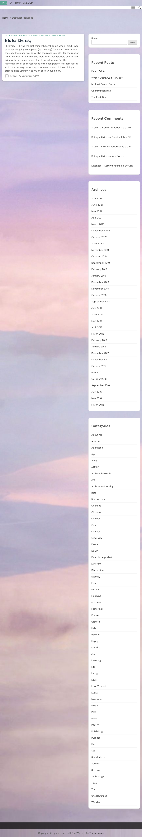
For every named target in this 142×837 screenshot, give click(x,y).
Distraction (97, 570)
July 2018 (96, 307)
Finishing (96, 595)
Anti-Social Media (101, 473)
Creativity (96, 537)
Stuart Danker (98, 146)
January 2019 (98, 275)
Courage (96, 531)
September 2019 (100, 262)
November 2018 (100, 288)
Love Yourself (98, 686)
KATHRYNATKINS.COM (21, 2)
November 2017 (100, 359)
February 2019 (99, 269)
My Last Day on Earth (103, 84)
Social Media (98, 757)
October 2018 (98, 295)
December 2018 (100, 282)
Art (93, 479)
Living (94, 673)
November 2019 (100, 250)
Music (94, 705)
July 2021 (96, 198)
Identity (95, 647)
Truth (94, 789)
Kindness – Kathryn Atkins (105, 165)
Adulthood (97, 447)
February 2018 (99, 340)
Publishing (97, 731)
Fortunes (96, 602)
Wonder (95, 802)
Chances (96, 505)
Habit (94, 628)
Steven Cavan (99, 127)
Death (94, 550)
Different (96, 563)
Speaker (95, 763)
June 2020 (97, 243)
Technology (97, 776)
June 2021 (97, 204)
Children (96, 512)
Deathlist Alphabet (38, 35)
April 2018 (96, 327)
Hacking (95, 634)
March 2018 (97, 333)
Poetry (95, 724)
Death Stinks (98, 71)
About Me (96, 434)
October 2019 (99, 256)
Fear (93, 583)
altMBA (95, 466)
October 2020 (99, 237)
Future (95, 615)
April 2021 (96, 217)
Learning (96, 660)
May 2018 (96, 320)
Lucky (94, 692)
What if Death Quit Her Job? (107, 77)
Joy (93, 654)
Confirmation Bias (101, 90)
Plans (62, 35)
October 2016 (99, 378)
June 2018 (97, 314)
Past (93, 711)
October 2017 (98, 366)
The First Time (99, 97)
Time (94, 782)
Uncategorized (99, 795)
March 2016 (97, 404)
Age (93, 454)
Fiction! (95, 589)
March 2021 (97, 224)
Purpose (96, 737)
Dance (94, 544)
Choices (95, 518)
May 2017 (96, 372)
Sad (93, 750)
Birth (94, 492)
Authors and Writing (16, 35)
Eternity (53, 35)
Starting (95, 770)
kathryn (13, 76)
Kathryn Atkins (99, 137)
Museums (96, 699)
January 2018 (98, 346)
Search (95, 38)
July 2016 (96, 391)
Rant (93, 744)
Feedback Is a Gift (121, 127)
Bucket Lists (98, 499)
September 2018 (100, 301)
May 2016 (96, 398)
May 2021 (96, 211)
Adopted (96, 441)
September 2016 (100, 385)
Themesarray (96, 833)
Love (94, 679)
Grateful (95, 621)
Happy (94, 641)
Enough (129, 165)
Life (93, 666)
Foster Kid (97, 608)
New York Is (117, 156)
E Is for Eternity (18, 40)
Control (95, 525)
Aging (94, 460)
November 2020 (100, 230)
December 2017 (100, 353)
